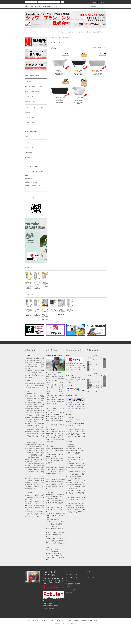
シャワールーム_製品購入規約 (54, 549)
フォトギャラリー (29, 189)
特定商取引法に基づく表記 (73, 584)
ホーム (26, 6)
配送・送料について (71, 578)
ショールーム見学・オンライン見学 (34, 171)
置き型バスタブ (68, 37)
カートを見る (90, 575)
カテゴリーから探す (34, 6)
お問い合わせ (92, 6)
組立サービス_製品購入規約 (53, 553)
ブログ (83, 6)
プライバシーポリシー (72, 587)
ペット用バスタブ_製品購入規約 (54, 555)
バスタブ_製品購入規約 (52, 551)
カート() (102, 2)
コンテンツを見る (57, 6)
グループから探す (46, 6)
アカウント (92, 2)
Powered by (65, 623)
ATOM (71, 593)
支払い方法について (71, 575)
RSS (67, 593)
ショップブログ (70, 590)
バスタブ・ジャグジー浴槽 (59, 37)
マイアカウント (91, 572)
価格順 (99, 47)
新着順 (104, 47)
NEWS (26, 175)
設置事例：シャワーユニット (32, 182)
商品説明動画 (28, 178)
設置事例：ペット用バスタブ (32, 185)
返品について (69, 581)
